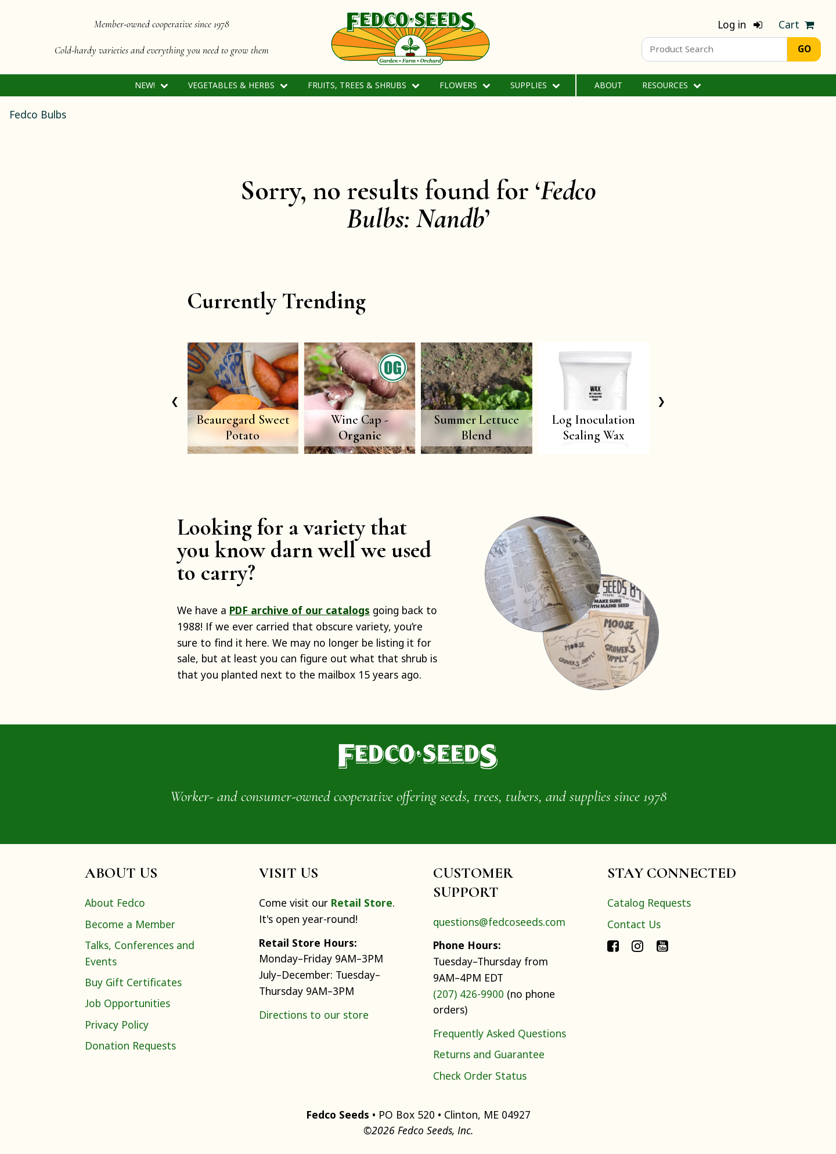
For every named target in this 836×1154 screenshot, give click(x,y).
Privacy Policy (117, 1025)
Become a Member (130, 924)
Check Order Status (480, 1076)
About (608, 85)
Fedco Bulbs (37, 114)
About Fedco (115, 903)
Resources (671, 85)
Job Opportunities (127, 1003)
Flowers (464, 85)
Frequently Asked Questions (499, 1033)
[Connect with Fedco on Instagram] (637, 945)
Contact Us (634, 924)
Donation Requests (130, 1045)
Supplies (535, 85)
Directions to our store (314, 1015)
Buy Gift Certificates (133, 982)
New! (151, 85)
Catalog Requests (649, 903)
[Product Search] (714, 49)
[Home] (410, 37)
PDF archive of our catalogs (299, 610)
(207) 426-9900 (468, 994)
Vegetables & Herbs (237, 85)
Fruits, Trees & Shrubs (363, 85)
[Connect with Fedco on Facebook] (613, 945)
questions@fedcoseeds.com (499, 922)
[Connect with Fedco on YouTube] (662, 945)
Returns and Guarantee (489, 1054)
